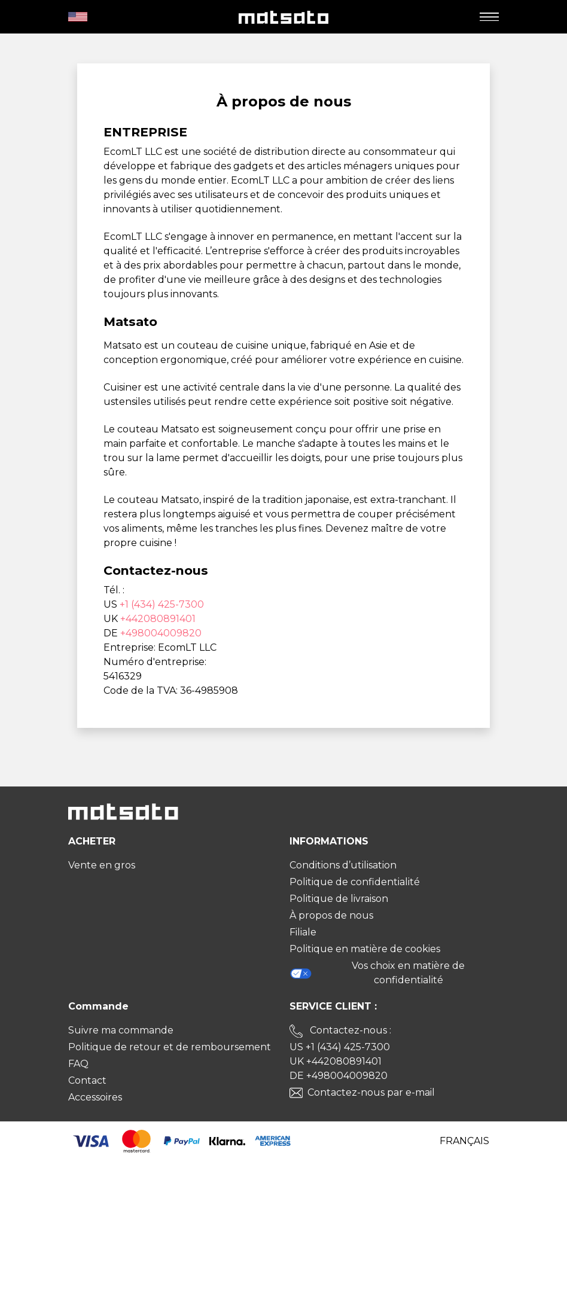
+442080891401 (158, 618)
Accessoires (95, 1097)
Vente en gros (101, 865)
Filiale (302, 932)
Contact (87, 1080)
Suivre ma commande (120, 1030)
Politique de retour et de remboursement (169, 1047)
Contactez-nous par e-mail (371, 1092)
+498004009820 (161, 633)
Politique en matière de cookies (364, 949)
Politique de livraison (338, 898)
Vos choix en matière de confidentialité (377, 973)
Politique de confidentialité (354, 882)
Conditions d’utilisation (343, 865)
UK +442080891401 (335, 1061)
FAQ (78, 1063)
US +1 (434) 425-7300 (339, 1047)
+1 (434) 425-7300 (162, 604)
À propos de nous (331, 915)
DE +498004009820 (338, 1075)
